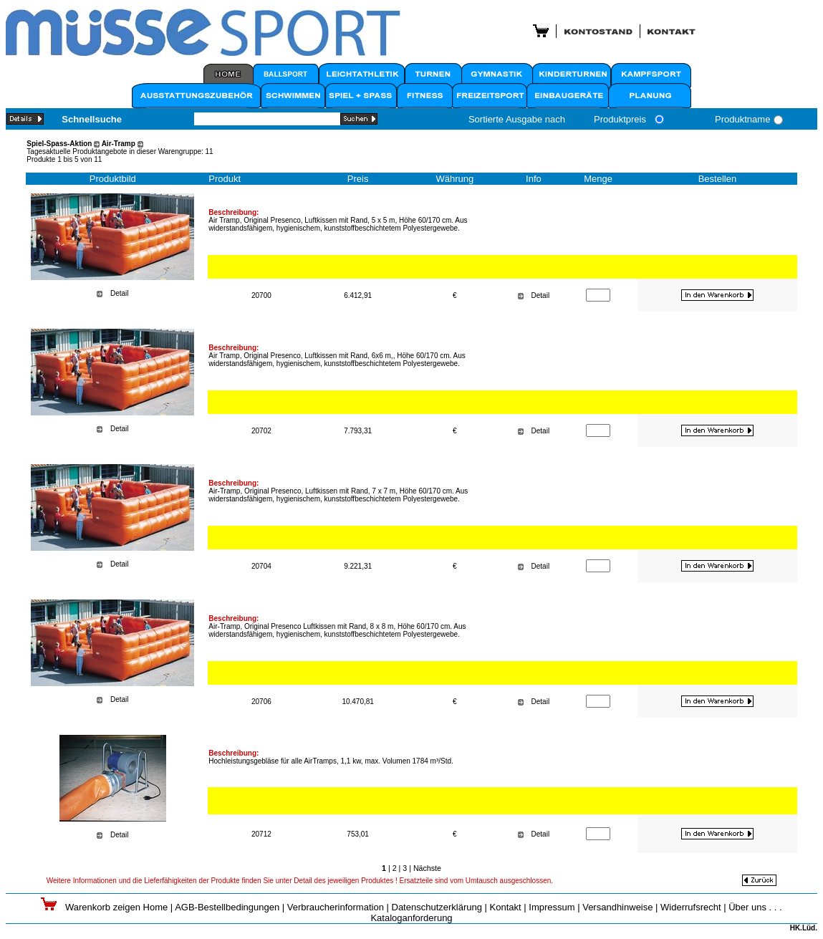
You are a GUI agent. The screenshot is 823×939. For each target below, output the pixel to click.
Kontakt (505, 907)
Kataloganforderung (411, 917)
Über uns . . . (754, 907)
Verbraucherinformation (335, 907)
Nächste (427, 868)
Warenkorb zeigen (104, 907)
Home (155, 907)
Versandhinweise (617, 907)
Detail (119, 293)
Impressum (551, 907)
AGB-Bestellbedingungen (227, 907)
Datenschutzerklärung (437, 907)
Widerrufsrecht (690, 907)
